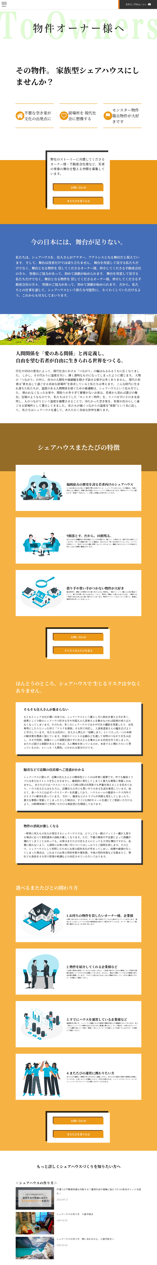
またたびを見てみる (78, 206)
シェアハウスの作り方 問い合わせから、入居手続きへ (89, 1253)
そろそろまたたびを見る (78, 656)
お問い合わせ (78, 189)
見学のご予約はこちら (136, 4)
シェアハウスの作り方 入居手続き (78, 1228)
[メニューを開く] (4, 4)
